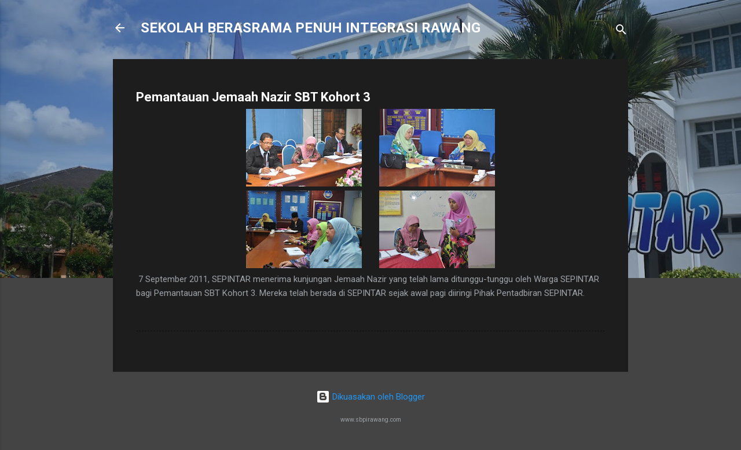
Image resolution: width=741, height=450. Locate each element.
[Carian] (621, 31)
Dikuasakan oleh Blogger (370, 397)
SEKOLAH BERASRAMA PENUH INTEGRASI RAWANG (310, 28)
